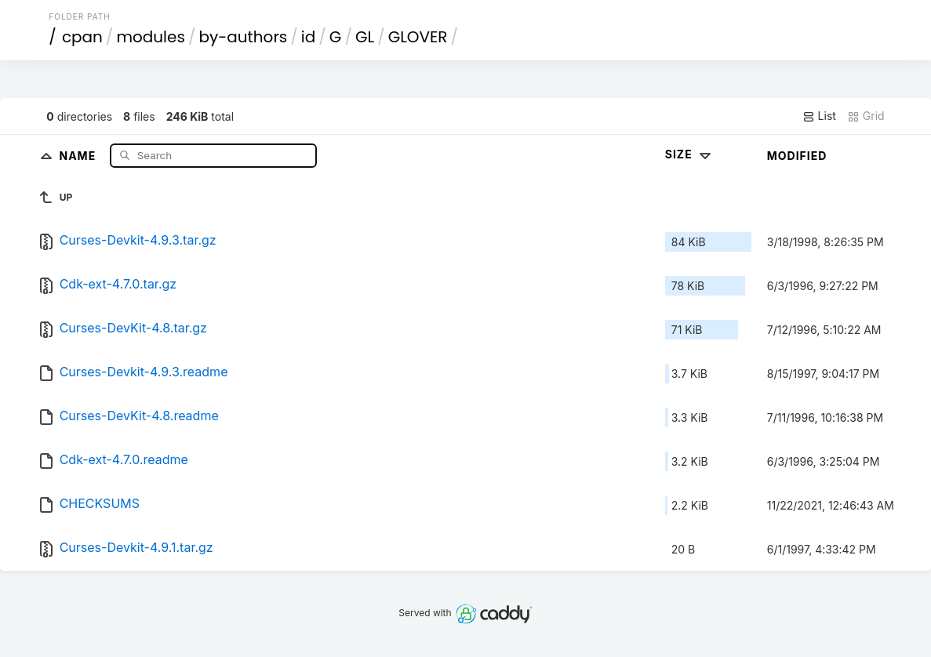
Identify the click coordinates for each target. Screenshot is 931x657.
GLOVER (418, 37)
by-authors (242, 37)
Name (79, 155)
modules (150, 37)
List (819, 116)
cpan (82, 37)
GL (364, 37)
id (308, 37)
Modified (797, 155)
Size (690, 154)
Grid (866, 116)
